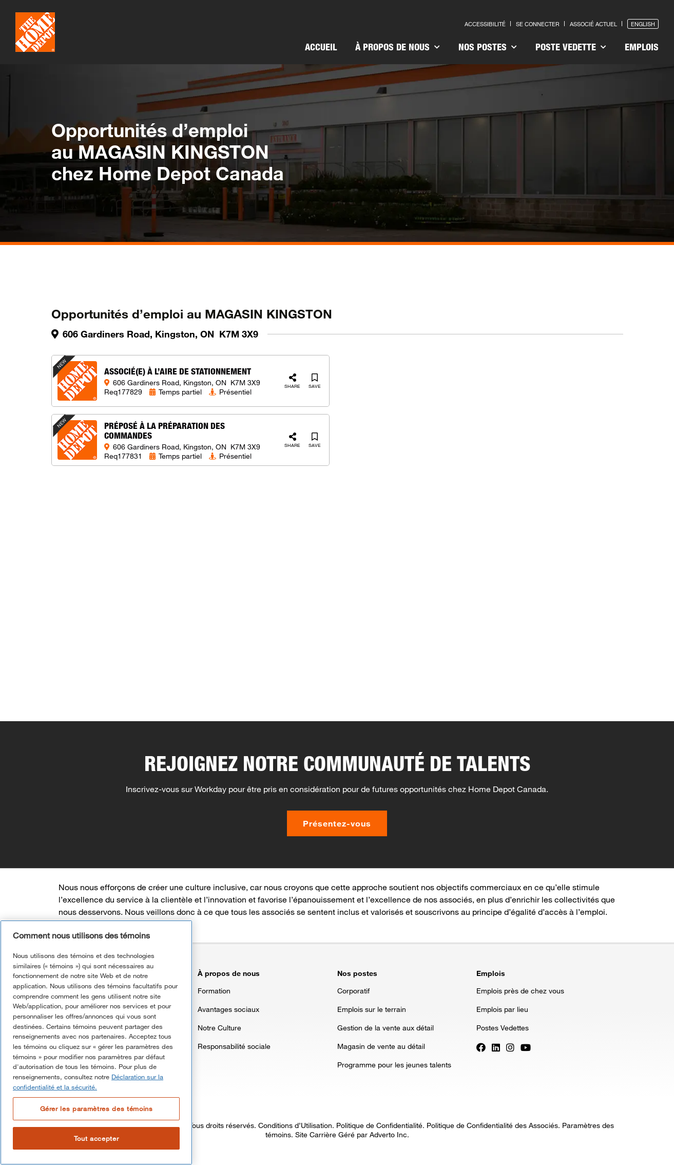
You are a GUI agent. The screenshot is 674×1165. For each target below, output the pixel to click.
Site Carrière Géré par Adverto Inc (351, 1134)
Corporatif (353, 990)
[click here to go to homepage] (35, 32)
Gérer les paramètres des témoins (96, 1108)
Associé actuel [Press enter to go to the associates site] (593, 24)
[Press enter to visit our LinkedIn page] (496, 1047)
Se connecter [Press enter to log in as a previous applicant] (538, 24)
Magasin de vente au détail (381, 1046)
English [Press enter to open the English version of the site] (643, 24)
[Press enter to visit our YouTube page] (526, 1047)
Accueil (321, 46)
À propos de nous (397, 46)
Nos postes (487, 46)
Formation (214, 990)
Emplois (642, 46)
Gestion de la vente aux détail (385, 1027)
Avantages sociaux (228, 1009)
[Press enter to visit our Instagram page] (510, 1047)
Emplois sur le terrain (371, 1009)
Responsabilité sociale (234, 1046)
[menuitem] (321, 48)
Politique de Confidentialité (379, 1125)
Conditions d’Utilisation (295, 1125)
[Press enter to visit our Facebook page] (481, 1047)
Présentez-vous (337, 823)
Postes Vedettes (502, 1027)
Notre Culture (219, 1027)
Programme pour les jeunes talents (394, 1064)
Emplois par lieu (502, 1009)
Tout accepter (96, 1138)
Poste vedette (570, 46)
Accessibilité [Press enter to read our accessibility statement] (485, 24)
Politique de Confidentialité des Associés (492, 1125)
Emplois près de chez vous (520, 990)
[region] (96, 1042)
